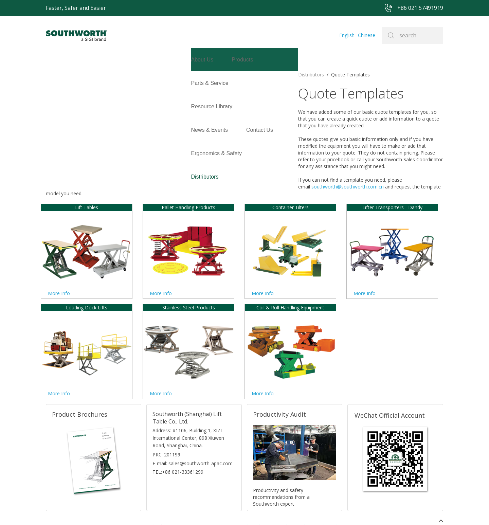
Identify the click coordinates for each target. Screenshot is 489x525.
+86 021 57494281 (200, 509)
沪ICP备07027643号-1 (275, 509)
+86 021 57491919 (142, 509)
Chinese (366, 35)
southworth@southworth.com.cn (200, 155)
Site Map (236, 509)
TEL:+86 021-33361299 (177, 434)
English (347, 35)
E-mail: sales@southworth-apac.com (192, 425)
